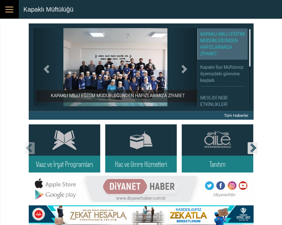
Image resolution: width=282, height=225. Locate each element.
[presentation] (30, 148)
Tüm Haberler (236, 115)
